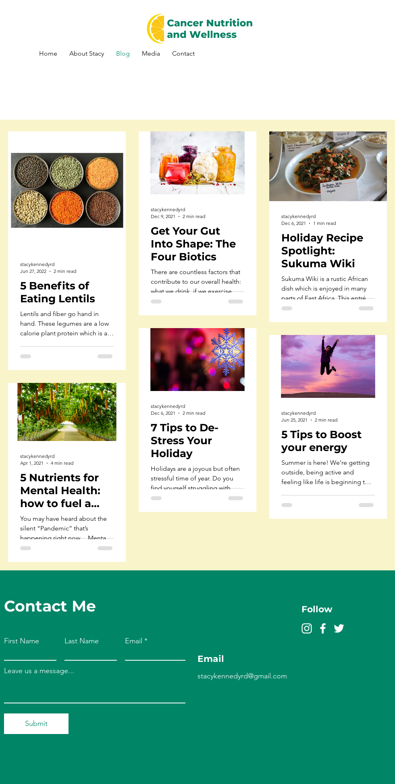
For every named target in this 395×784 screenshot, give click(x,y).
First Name (21, 641)
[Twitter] (339, 628)
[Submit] (36, 723)
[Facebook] (323, 628)
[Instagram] (307, 628)
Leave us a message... (39, 670)
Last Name (81, 641)
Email (133, 641)
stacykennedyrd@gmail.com (242, 676)
